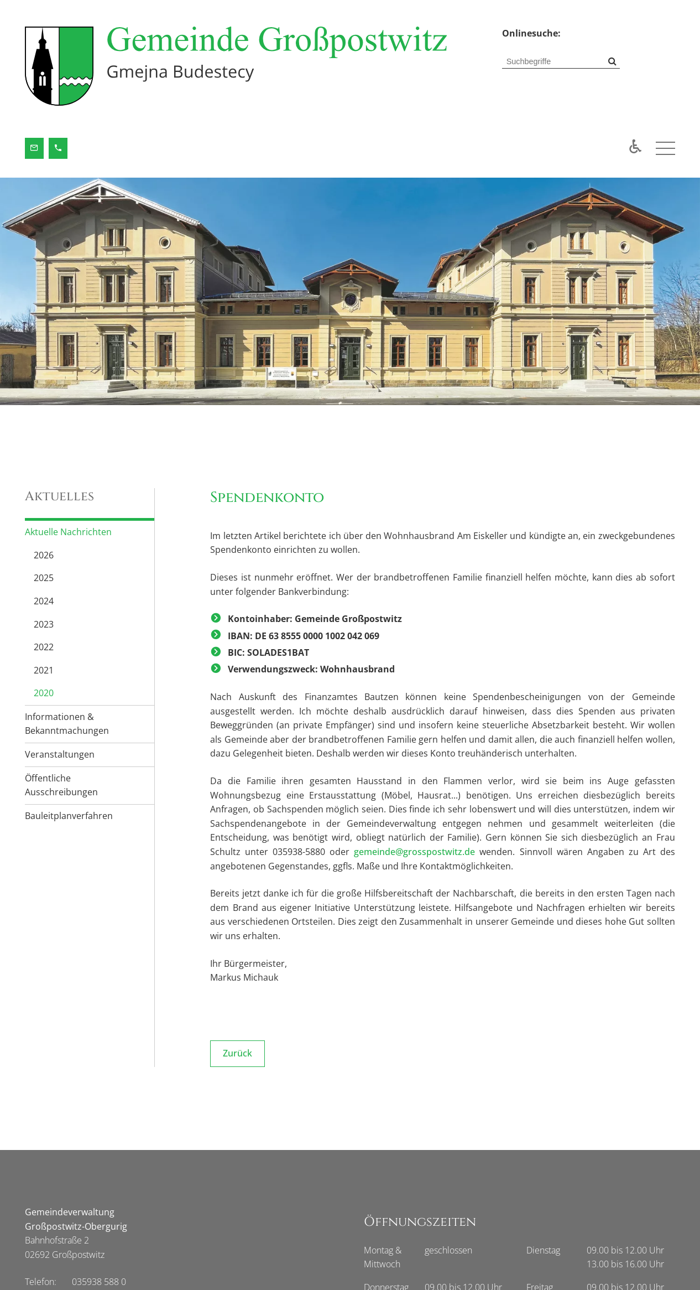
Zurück (237, 1053)
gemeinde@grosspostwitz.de (414, 852)
